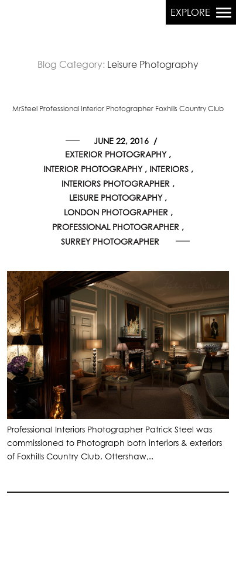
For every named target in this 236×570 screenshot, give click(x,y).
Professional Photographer (115, 228)
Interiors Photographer (115, 184)
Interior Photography (92, 170)
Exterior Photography (115, 155)
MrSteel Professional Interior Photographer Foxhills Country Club (118, 109)
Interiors (169, 170)
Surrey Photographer (110, 242)
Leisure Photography (115, 198)
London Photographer (116, 213)
